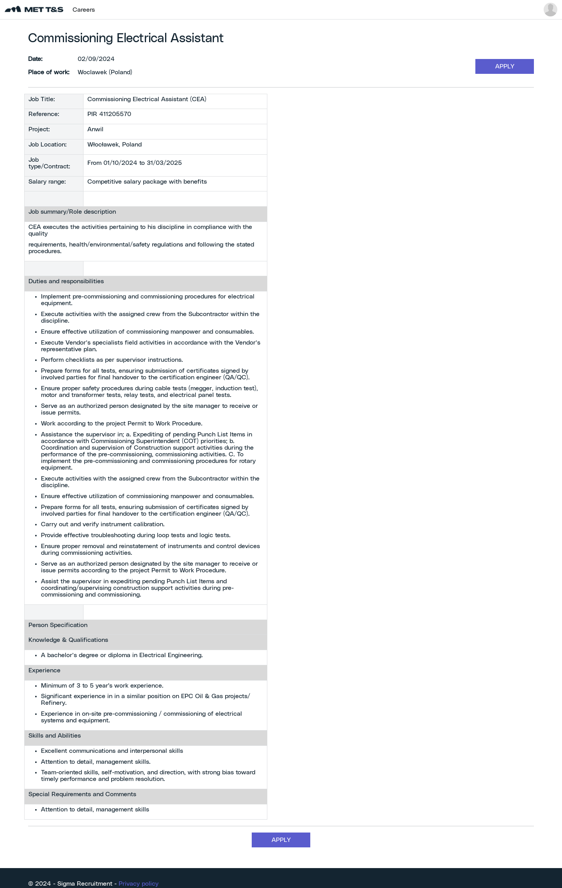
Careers (84, 10)
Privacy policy (138, 884)
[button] (550, 9)
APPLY (504, 66)
